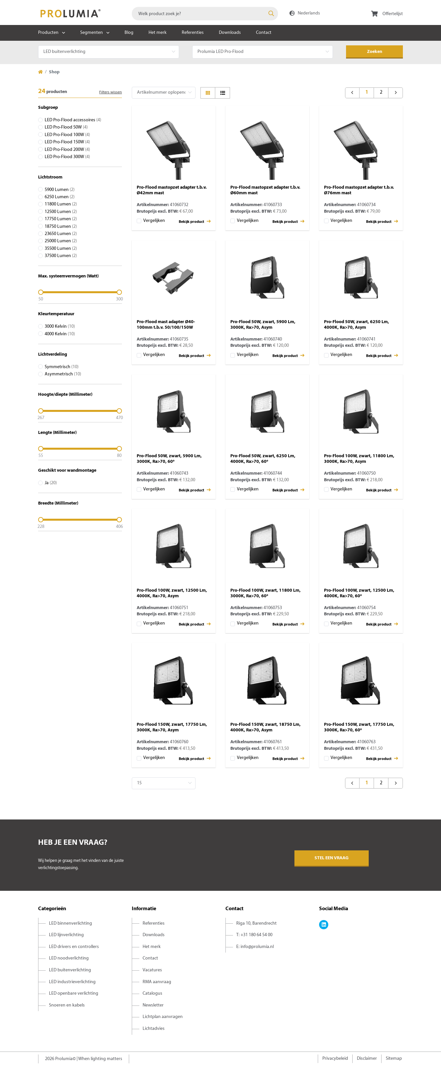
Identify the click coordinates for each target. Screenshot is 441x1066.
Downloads (230, 32)
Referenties (193, 32)
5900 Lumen (60, 189)
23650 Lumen (61, 233)
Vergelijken (154, 220)
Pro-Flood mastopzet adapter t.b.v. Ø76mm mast (359, 190)
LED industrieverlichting (72, 982)
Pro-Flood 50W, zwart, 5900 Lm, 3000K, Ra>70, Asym (262, 325)
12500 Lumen (61, 211)
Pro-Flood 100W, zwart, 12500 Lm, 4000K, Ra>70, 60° (359, 593)
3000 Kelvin (60, 326)
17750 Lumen (61, 219)
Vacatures (152, 970)
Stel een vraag (331, 858)
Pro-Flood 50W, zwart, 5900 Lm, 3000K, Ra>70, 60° (169, 459)
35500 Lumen (61, 248)
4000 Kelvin (60, 334)
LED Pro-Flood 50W (66, 127)
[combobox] (205, 13)
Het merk (158, 32)
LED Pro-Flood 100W (67, 134)
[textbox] (205, 13)
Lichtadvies (154, 1028)
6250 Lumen (60, 197)
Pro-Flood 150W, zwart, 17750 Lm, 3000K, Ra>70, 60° (359, 727)
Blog (129, 32)
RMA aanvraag (157, 982)
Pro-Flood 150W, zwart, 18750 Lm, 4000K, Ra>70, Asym (265, 727)
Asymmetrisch (63, 374)
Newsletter (153, 1005)
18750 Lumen (61, 226)
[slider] (80, 292)
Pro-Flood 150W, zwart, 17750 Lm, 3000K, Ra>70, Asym (172, 727)
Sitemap (394, 1058)
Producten (48, 32)
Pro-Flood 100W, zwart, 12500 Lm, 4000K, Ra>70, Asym (172, 593)
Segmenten (91, 32)
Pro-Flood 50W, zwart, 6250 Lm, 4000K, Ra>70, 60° (262, 459)
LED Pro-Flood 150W (67, 142)
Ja (51, 483)
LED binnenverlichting (70, 923)
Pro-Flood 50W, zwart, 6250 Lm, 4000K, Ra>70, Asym (356, 325)
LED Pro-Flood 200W (67, 149)
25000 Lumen (61, 241)
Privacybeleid (335, 1058)
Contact (263, 32)
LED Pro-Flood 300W (67, 156)
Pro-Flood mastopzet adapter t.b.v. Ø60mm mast (265, 190)
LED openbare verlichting (73, 993)
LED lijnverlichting (66, 935)
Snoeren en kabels (67, 1005)
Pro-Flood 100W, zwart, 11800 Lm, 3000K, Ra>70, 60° (265, 593)
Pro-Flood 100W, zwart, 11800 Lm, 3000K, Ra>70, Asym (359, 459)
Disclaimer (367, 1058)
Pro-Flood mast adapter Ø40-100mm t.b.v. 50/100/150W (166, 325)
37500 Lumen (61, 255)
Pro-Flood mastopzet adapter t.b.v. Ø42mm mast (172, 190)
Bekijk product (195, 221)
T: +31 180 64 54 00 (254, 935)
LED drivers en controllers (74, 946)
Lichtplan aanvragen (163, 1016)
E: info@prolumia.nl (255, 946)
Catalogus (152, 993)
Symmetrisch (62, 367)
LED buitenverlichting (70, 970)
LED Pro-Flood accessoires (73, 120)
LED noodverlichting (69, 958)
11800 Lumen (61, 204)
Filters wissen (110, 92)
